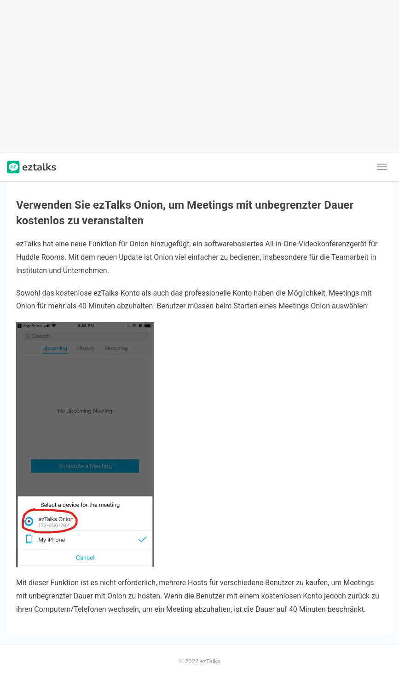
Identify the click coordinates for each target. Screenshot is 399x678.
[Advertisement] (199, 76)
